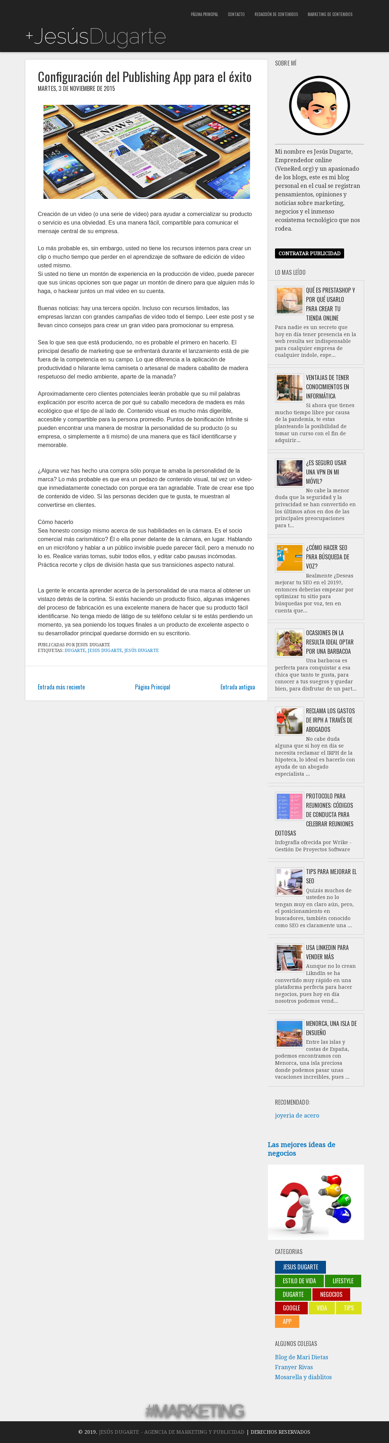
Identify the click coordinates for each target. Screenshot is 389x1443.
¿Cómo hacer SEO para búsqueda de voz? (327, 556)
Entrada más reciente (61, 687)
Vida (322, 1308)
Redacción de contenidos (276, 14)
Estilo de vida (299, 1281)
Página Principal (204, 14)
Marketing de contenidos (330, 14)
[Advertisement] (108, 10)
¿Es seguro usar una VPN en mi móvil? (326, 472)
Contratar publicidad (310, 253)
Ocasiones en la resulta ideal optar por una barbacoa (330, 642)
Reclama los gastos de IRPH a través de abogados (330, 720)
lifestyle (343, 1281)
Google (291, 1308)
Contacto (236, 14)
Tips (349, 1308)
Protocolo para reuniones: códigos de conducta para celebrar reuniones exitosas (314, 814)
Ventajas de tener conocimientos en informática (327, 386)
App (287, 1321)
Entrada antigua (238, 687)
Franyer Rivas (294, 1367)
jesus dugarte (105, 650)
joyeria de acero (297, 1115)
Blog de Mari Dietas (301, 1357)
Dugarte (74, 650)
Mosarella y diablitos (303, 1377)
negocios (331, 1294)
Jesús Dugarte (141, 650)
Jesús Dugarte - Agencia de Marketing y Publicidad (172, 1432)
